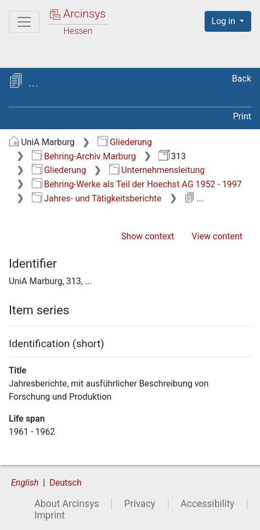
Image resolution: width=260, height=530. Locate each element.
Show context (147, 236)
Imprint (49, 515)
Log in (225, 21)
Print (242, 116)
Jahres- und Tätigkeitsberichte (96, 198)
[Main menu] (24, 22)
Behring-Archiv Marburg (84, 156)
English (24, 482)
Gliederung (125, 142)
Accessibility (207, 503)
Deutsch (65, 482)
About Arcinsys (66, 503)
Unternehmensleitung (157, 170)
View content (216, 236)
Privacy (139, 503)
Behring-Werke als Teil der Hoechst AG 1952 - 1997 (137, 184)
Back (241, 78)
